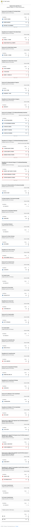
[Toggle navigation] (2, 3)
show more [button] (16, 27)
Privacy (17, 526)
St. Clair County (5, 1)
